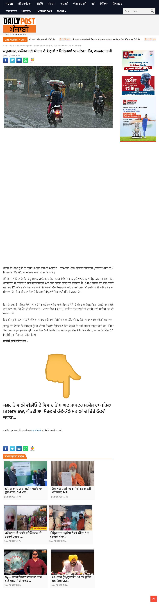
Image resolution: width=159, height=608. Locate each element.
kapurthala (48, 441)
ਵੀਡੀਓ (39, 3)
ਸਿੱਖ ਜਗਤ (117, 3)
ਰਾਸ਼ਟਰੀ (64, 3)
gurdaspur (28, 441)
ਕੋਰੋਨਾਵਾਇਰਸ (25, 3)
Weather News (37, 444)
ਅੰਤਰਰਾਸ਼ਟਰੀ (79, 3)
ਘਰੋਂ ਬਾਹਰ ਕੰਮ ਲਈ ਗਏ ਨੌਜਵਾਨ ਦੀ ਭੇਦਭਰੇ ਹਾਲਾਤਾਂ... (23, 534)
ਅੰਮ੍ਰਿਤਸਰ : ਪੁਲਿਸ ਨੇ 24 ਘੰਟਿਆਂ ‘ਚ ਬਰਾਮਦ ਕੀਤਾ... (69, 534)
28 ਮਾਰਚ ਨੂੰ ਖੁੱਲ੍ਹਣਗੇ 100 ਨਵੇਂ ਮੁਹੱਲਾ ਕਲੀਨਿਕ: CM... (71, 578)
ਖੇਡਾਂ (93, 3)
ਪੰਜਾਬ (50, 3)
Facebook (36, 430)
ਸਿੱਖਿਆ (104, 3)
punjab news (69, 441)
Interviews (44, 11)
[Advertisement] (58, 155)
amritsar (7, 441)
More (60, 11)
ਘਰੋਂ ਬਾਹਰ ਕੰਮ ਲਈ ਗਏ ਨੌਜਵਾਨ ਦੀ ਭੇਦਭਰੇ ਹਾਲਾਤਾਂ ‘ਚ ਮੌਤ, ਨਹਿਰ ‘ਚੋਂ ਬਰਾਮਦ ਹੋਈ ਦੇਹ (102, 39)
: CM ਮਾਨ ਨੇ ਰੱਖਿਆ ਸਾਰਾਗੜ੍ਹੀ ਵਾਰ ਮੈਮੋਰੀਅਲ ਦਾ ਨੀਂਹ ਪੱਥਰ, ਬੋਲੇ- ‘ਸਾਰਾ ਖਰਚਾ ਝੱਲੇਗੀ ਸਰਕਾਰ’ (64, 319)
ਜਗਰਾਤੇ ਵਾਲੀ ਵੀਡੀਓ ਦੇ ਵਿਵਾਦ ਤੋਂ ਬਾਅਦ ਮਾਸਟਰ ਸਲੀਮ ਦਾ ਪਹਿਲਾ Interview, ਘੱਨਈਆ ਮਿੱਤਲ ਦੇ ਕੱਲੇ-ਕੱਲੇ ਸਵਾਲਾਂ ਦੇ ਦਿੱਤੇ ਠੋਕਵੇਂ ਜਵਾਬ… (57, 411)
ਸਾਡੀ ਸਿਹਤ (11, 11)
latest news (58, 441)
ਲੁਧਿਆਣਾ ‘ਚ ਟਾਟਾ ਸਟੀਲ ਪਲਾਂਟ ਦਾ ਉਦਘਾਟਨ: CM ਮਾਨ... (23, 490)
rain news (27, 444)
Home (9, 3)
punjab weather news (94, 441)
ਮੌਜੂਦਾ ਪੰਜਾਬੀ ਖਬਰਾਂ (17, 45)
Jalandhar (38, 441)
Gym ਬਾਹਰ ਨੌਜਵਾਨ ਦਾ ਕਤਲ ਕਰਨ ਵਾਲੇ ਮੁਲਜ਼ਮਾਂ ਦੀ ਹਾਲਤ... (23, 578)
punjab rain (80, 441)
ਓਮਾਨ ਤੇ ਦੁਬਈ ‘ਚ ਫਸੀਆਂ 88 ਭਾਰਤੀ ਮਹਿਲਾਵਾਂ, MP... (71, 490)
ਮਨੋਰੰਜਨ (26, 11)
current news (17, 441)
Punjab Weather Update (13, 444)
